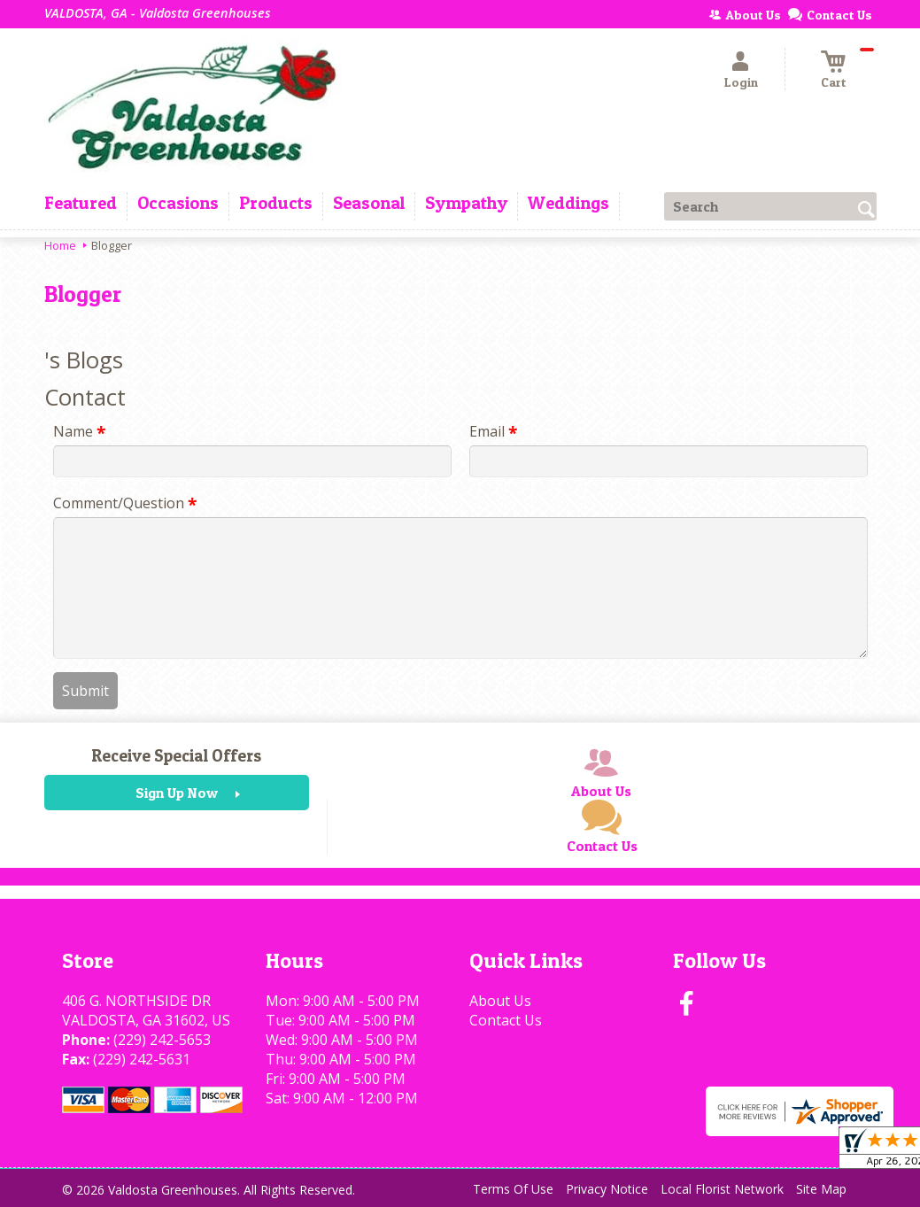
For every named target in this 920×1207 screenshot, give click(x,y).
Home (60, 245)
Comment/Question (125, 503)
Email (493, 431)
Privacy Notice (607, 1188)
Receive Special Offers (176, 755)
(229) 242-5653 (162, 1039)
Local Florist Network (722, 1188)
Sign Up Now (176, 792)
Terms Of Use (513, 1188)
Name (79, 431)
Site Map (821, 1188)
